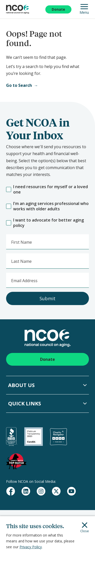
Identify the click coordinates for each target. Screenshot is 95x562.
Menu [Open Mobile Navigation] (84, 9)
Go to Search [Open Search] (19, 85)
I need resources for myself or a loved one (47, 189)
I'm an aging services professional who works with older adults (47, 206)
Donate (58, 9)
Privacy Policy (31, 546)
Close (84, 527)
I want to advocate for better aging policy (45, 222)
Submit (47, 298)
